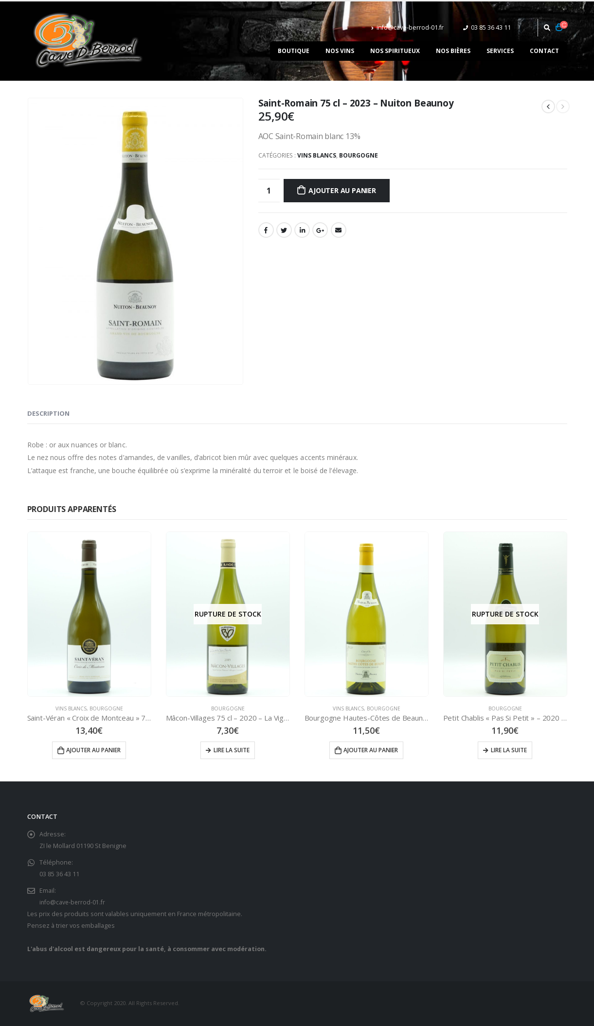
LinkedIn (302, 230)
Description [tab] (48, 413)
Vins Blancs (316, 155)
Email (338, 230)
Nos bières (453, 51)
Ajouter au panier (342, 190)
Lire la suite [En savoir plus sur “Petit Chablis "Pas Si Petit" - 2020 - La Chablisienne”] (509, 750)
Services (500, 51)
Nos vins (339, 51)
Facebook (266, 230)
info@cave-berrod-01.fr (407, 27)
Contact (544, 51)
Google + (320, 230)
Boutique (293, 51)
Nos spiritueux (395, 51)
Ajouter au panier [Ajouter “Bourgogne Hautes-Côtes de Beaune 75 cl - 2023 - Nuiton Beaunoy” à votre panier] (370, 750)
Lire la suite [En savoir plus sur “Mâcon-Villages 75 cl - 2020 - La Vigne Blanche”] (232, 750)
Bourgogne (358, 155)
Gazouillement (284, 230)
